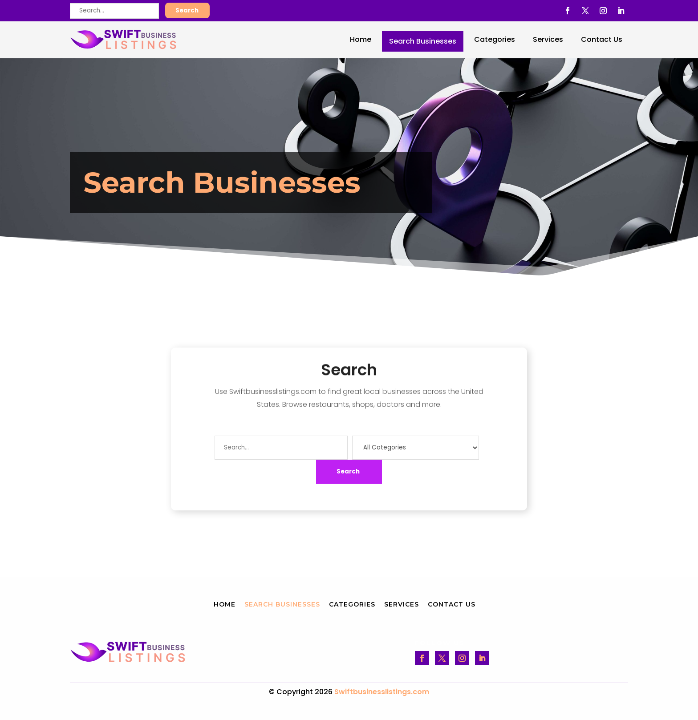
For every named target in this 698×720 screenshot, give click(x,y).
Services (548, 39)
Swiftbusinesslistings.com (381, 692)
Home (360, 39)
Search (187, 10)
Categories (494, 39)
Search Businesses (422, 41)
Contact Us (601, 39)
